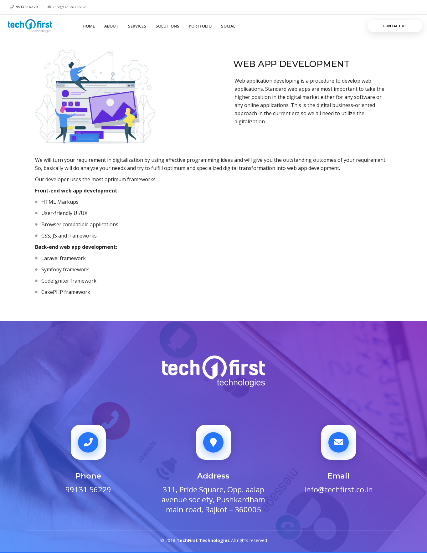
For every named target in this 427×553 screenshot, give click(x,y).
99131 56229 (88, 489)
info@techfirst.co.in (338, 489)
